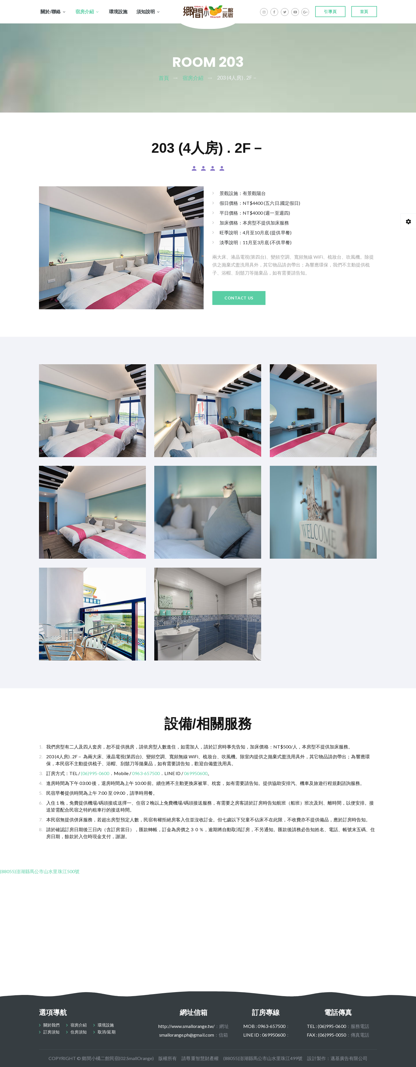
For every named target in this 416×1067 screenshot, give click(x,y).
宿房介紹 (84, 11)
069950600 (195, 773)
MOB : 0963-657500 (264, 1026)
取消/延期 (106, 1031)
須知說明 (145, 11)
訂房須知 (51, 1031)
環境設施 (118, 11)
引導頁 (330, 11)
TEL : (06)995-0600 (326, 1026)
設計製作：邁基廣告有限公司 (337, 1058)
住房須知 (78, 1031)
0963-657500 (146, 773)
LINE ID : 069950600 (264, 1034)
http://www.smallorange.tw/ (186, 1026)
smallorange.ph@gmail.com (186, 1034)
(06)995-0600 (95, 773)
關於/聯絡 (50, 11)
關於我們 (51, 1024)
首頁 (364, 11)
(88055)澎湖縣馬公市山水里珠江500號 (39, 871)
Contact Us (238, 297)
